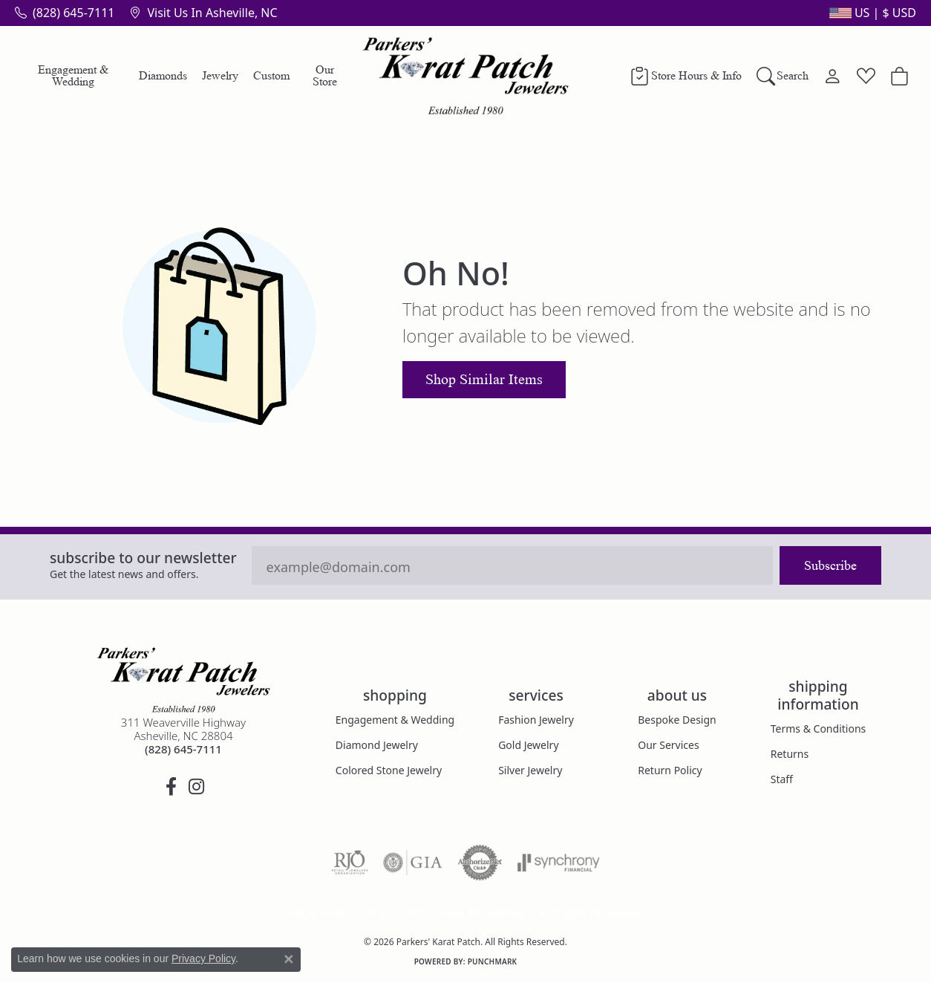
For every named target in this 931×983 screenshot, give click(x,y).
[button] (871, 12)
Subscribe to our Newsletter (143, 557)
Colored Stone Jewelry (389, 770)
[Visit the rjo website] (349, 862)
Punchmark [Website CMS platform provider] (492, 961)
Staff (782, 779)
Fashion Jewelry (536, 720)
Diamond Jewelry (377, 745)
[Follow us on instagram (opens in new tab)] (196, 787)
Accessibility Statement (590, 913)
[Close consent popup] (288, 959)
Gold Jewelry (528, 745)
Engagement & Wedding (73, 75)
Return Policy (670, 770)
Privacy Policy (392, 913)
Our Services (668, 745)
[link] (64, 12)
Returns (789, 754)
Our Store (325, 75)
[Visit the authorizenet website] (480, 862)
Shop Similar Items (484, 380)
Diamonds (163, 75)
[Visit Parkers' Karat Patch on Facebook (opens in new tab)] (171, 787)
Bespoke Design (677, 720)
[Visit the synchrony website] (558, 862)
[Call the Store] (183, 749)
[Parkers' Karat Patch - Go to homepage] (183, 680)
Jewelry (220, 75)
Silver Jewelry (530, 770)
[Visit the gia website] (412, 862)
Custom (271, 75)
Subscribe (830, 565)
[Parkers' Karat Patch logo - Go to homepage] (466, 75)
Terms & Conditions (818, 728)
